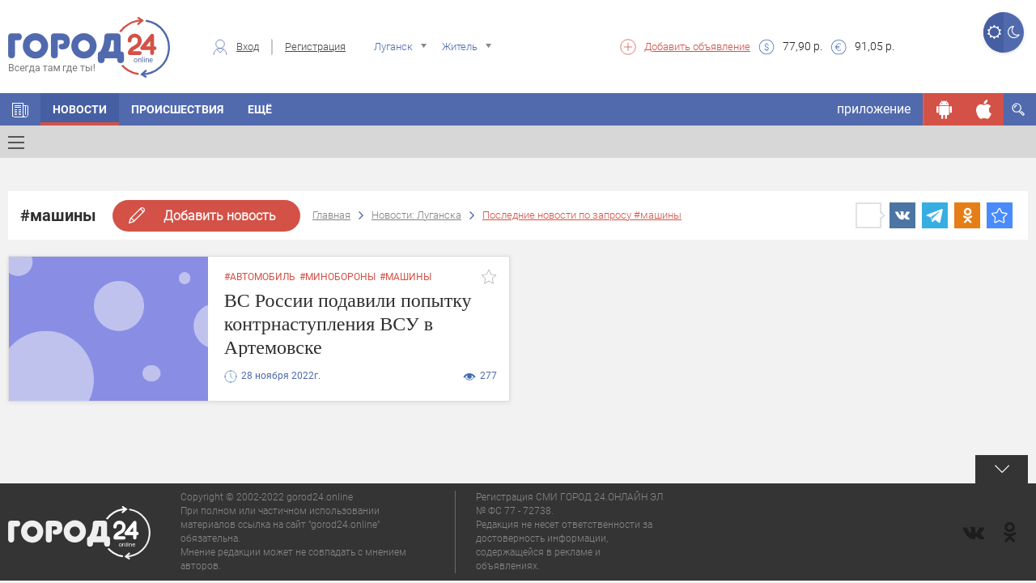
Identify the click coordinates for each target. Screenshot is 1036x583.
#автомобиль (259, 277)
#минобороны (337, 277)
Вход (247, 46)
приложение (874, 109)
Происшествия (177, 109)
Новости (80, 109)
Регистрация (315, 46)
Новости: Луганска (416, 215)
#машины (405, 277)
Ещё (260, 109)
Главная (331, 215)
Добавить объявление (697, 46)
